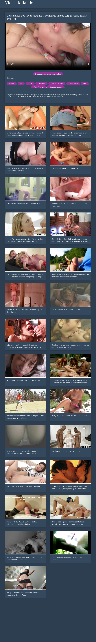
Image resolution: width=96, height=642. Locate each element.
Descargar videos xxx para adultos (48, 74)
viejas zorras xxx (55, 87)
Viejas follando (19, 2)
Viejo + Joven (38, 87)
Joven (30, 84)
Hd (21, 84)
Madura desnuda (57, 84)
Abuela (12, 84)
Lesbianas (41, 84)
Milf (84, 84)
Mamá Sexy (73, 84)
